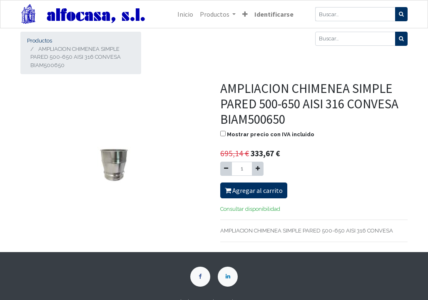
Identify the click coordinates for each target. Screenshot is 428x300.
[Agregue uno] (258, 169)
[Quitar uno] (226, 169)
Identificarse (274, 14)
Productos (39, 41)
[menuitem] (185, 14)
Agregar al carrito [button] (254, 190)
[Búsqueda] (401, 14)
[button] (245, 14)
